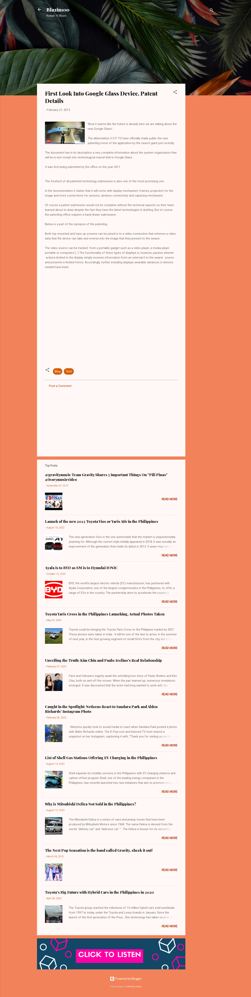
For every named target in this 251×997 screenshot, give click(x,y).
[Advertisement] (201, 84)
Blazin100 (58, 9)
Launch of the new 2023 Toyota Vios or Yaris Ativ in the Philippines (101, 521)
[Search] (211, 11)
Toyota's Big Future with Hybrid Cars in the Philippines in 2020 (99, 892)
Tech (69, 371)
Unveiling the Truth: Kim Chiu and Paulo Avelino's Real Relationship (103, 660)
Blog (57, 371)
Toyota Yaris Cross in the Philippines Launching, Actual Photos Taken (104, 614)
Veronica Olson (134, 986)
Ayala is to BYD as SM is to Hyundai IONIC (81, 567)
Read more (169, 499)
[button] (175, 93)
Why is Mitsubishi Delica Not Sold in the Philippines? (90, 804)
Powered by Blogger (125, 979)
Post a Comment (60, 386)
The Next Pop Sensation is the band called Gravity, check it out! (99, 850)
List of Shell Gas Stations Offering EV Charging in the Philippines (101, 757)
